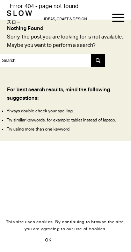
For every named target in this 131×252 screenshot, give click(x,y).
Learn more (82, 240)
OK (48, 240)
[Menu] (114, 18)
